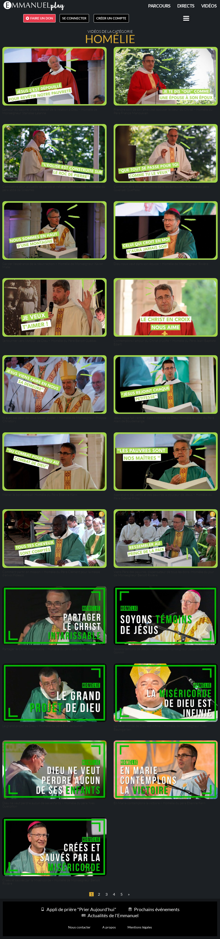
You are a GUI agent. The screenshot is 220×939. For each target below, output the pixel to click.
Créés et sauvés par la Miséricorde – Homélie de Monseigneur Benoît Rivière (51, 881)
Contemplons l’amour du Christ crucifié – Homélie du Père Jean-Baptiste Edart (165, 342)
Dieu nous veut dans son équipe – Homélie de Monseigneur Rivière (161, 264)
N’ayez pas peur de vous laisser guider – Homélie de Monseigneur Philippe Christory (54, 419)
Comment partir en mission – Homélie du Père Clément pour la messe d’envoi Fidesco (51, 573)
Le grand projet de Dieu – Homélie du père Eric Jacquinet (42, 726)
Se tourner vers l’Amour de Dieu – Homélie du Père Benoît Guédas (49, 341)
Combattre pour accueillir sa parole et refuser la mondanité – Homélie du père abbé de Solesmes (53, 188)
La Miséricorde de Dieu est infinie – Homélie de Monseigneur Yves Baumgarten (160, 727)
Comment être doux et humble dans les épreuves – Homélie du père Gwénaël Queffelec (161, 188)
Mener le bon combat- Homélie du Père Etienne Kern (39, 495)
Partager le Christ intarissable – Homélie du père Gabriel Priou (46, 649)
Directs (185, 5)
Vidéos (208, 5)
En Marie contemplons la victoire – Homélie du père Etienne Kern (159, 803)
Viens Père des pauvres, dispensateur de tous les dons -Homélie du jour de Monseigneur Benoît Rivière (164, 573)
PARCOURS (159, 5)
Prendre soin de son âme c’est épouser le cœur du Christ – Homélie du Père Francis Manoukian (163, 111)
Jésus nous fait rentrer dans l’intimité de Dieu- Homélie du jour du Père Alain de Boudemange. (164, 419)
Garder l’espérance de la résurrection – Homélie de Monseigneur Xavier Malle (52, 265)
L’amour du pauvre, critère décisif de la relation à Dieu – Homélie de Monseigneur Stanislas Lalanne (49, 111)
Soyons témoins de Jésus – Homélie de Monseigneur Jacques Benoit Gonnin (162, 650)
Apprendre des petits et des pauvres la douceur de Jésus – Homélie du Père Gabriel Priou (163, 496)
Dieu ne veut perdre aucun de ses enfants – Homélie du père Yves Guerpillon (48, 804)
